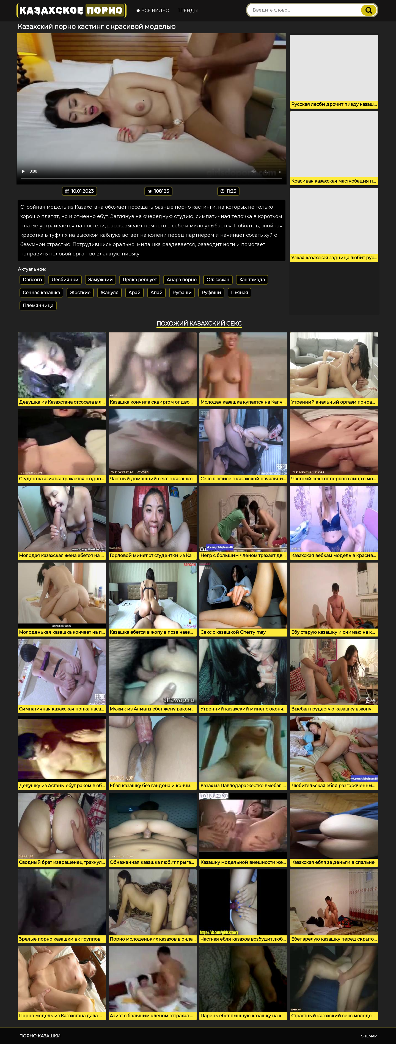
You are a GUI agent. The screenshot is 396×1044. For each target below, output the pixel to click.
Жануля (109, 292)
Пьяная (239, 292)
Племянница (38, 305)
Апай (156, 292)
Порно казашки (40, 1036)
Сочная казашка (41, 292)
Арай (134, 292)
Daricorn (32, 279)
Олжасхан (218, 279)
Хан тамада (252, 279)
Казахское (71, 10)
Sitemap (369, 1036)
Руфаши (182, 292)
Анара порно (182, 279)
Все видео (152, 10)
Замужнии (100, 279)
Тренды (188, 10)
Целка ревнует (140, 279)
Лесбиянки (65, 279)
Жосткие (80, 292)
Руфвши (211, 292)
